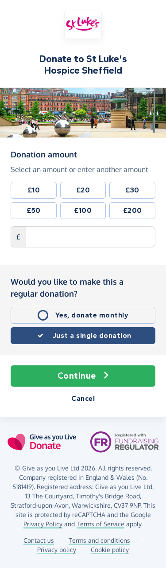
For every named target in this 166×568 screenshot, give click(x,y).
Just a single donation (92, 335)
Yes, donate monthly (92, 315)
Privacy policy (56, 549)
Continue (83, 376)
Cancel (83, 398)
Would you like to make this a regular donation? (67, 287)
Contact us (38, 540)
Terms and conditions (99, 540)
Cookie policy (110, 549)
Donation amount (44, 154)
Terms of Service (100, 524)
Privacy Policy (42, 524)
